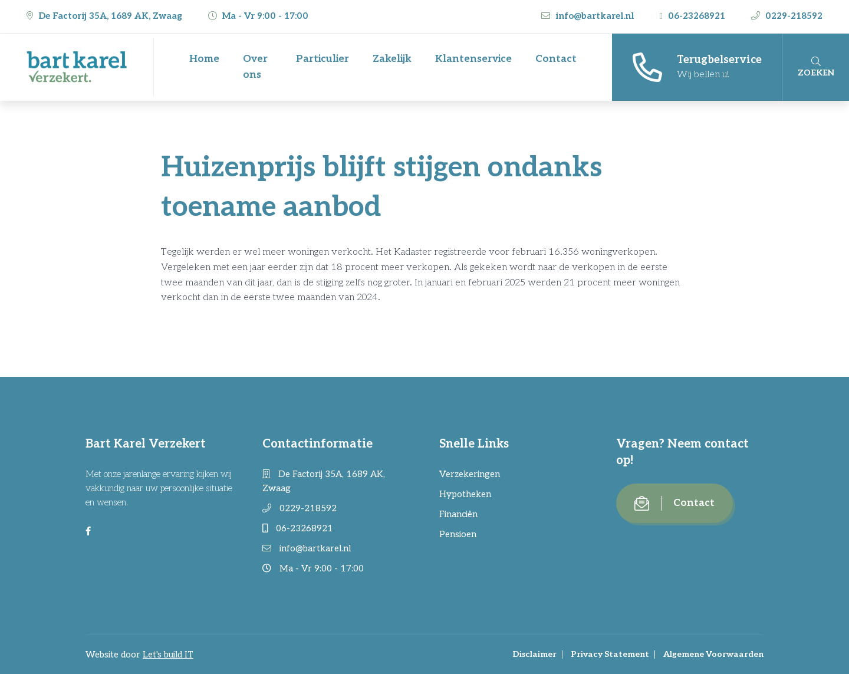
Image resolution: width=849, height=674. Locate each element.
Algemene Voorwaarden (713, 654)
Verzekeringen (469, 474)
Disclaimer (534, 654)
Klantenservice (473, 59)
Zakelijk (392, 59)
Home (204, 59)
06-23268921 (694, 16)
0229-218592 (786, 16)
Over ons (255, 67)
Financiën (458, 514)
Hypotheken (465, 494)
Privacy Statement (610, 654)
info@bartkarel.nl (588, 16)
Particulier (322, 59)
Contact (556, 59)
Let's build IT (168, 654)
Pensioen (457, 534)
